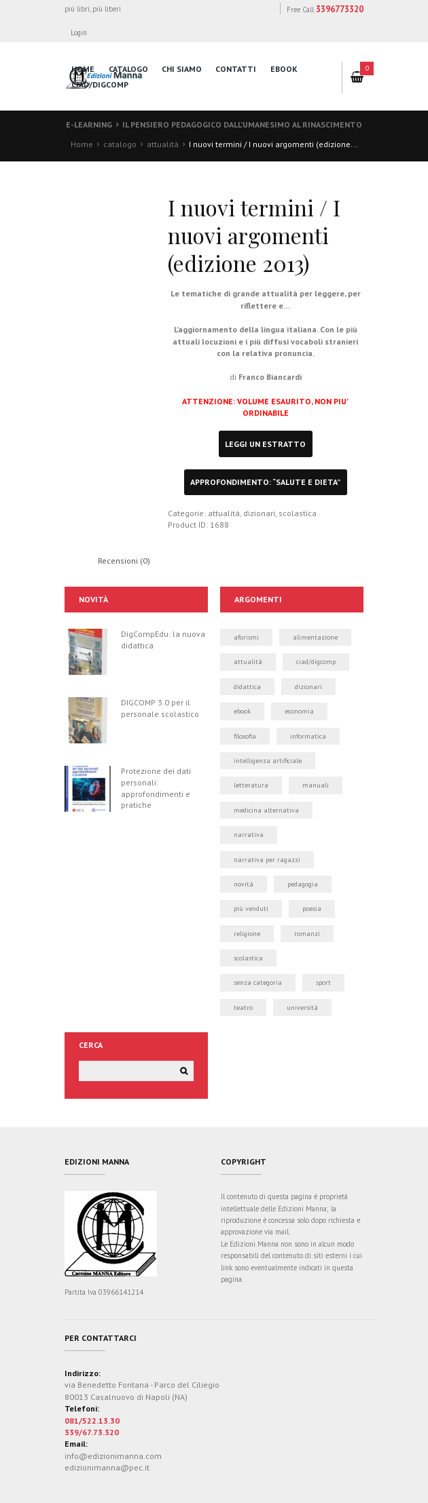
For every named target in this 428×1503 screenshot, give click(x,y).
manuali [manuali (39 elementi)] (315, 785)
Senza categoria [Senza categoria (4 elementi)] (258, 982)
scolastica (298, 513)
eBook (284, 69)
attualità (163, 144)
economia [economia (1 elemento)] (299, 711)
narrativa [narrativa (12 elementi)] (249, 834)
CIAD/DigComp (99, 84)
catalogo (128, 69)
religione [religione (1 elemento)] (247, 933)
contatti (235, 69)
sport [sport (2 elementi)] (323, 982)
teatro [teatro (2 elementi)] (243, 1007)
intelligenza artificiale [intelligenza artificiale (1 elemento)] (268, 760)
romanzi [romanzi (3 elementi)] (307, 933)
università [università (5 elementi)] (302, 1007)
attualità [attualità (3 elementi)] (248, 661)
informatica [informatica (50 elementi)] (308, 736)
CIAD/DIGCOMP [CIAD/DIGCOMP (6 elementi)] (316, 661)
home (82, 69)
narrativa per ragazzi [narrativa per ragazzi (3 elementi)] (267, 859)
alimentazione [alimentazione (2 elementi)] (315, 637)
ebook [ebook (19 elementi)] (242, 711)
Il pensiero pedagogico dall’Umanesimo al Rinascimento (242, 124)
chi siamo (182, 69)
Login (79, 32)
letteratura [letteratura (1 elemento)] (251, 785)
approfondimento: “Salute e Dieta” (265, 482)
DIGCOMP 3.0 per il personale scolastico (160, 708)
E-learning (89, 124)
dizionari (259, 513)
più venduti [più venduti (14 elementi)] (251, 908)
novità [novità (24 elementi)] (243, 884)
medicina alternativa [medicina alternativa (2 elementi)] (266, 810)
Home (82, 144)
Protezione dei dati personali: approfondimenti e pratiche (156, 788)
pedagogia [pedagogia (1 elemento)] (302, 884)
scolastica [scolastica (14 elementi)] (248, 958)
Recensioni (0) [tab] (124, 560)
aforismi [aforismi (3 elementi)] (246, 637)
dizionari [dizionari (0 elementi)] (308, 686)
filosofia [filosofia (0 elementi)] (245, 736)
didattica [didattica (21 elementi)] (247, 686)
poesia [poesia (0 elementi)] (311, 908)
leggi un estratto (265, 444)
